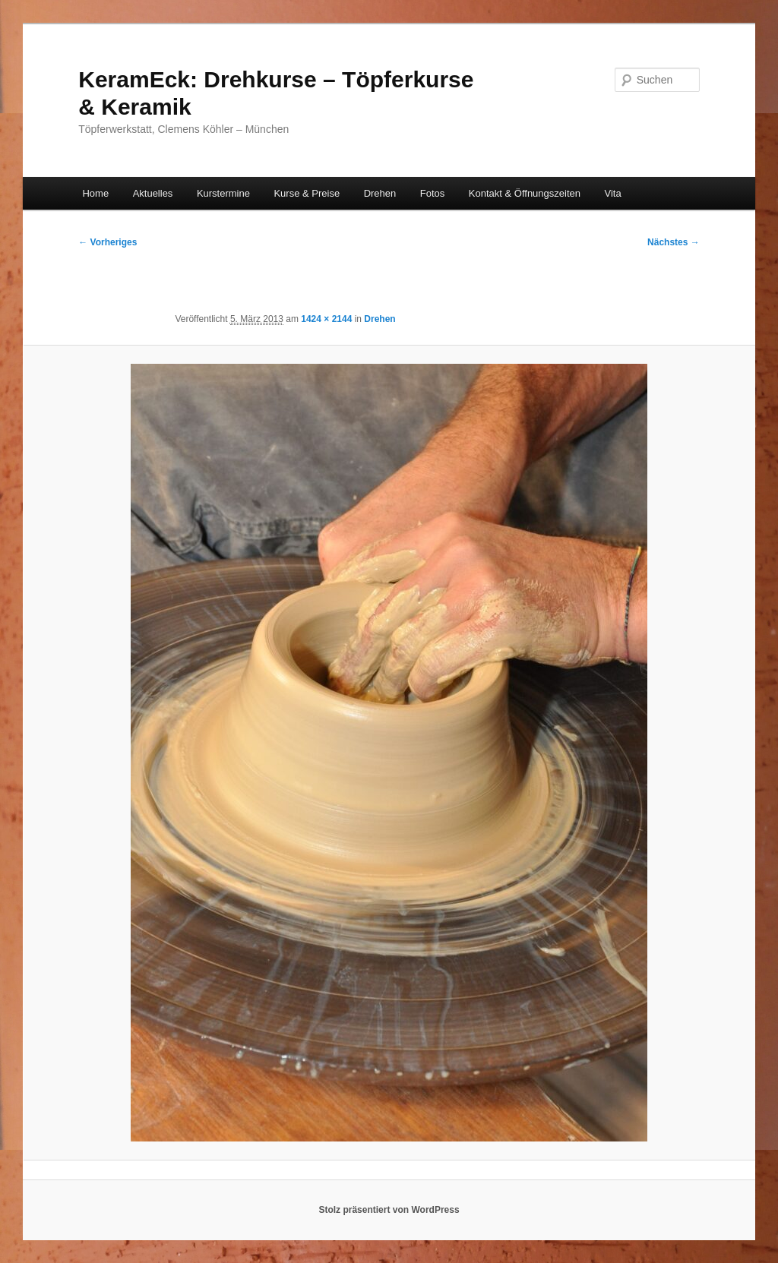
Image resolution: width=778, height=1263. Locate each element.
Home (95, 193)
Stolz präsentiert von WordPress (388, 1210)
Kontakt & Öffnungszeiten (524, 193)
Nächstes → (673, 242)
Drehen (380, 193)
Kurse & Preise (307, 193)
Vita (613, 193)
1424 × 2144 (326, 319)
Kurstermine (223, 193)
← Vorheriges (107, 242)
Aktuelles (153, 193)
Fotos (432, 193)
